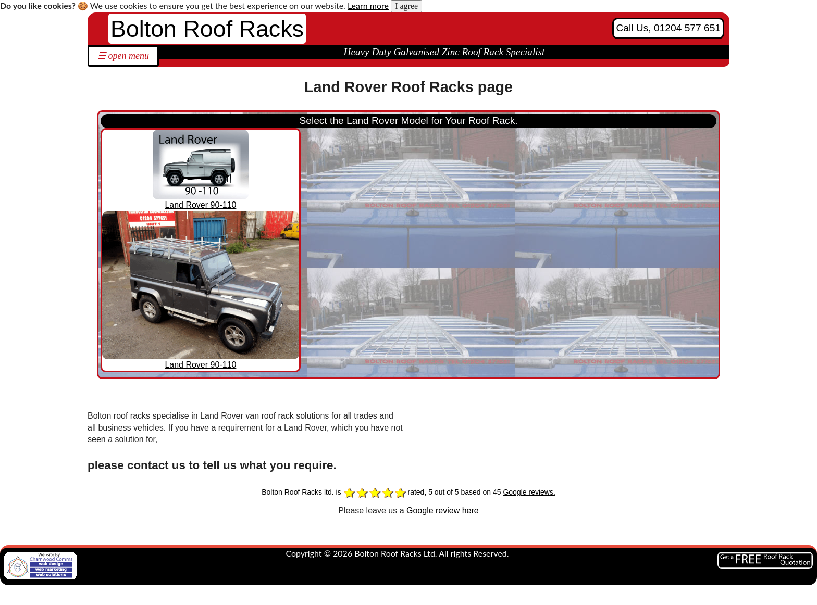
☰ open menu (123, 56)
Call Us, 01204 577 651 (668, 27)
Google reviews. (529, 492)
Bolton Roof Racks (207, 29)
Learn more (368, 5)
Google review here (442, 510)
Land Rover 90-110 (200, 204)
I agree (406, 6)
